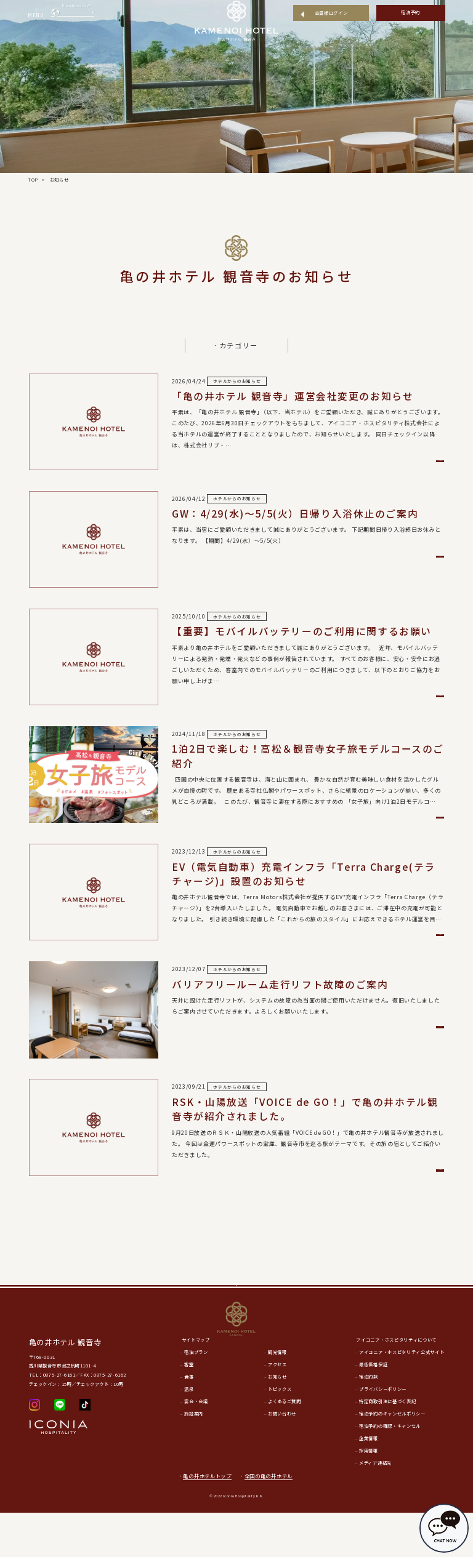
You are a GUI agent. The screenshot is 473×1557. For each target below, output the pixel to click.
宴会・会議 (196, 1446)
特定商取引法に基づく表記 (387, 1446)
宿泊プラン (196, 1397)
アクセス (277, 1409)
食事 (188, 1422)
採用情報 (368, 1495)
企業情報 (368, 1482)
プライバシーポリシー (382, 1434)
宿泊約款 (368, 1422)
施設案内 (193, 1458)
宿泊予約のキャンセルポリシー (392, 1458)
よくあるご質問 (284, 1446)
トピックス (279, 1434)
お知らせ (277, 1422)
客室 (188, 1409)
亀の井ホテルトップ (207, 1520)
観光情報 (277, 1397)
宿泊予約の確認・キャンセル (390, 1470)
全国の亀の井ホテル (272, 1520)
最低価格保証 (373, 1409)
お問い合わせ (282, 1458)
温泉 (188, 1434)
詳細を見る (375, 464)
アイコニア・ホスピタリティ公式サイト (401, 1397)
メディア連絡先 (375, 1507)
